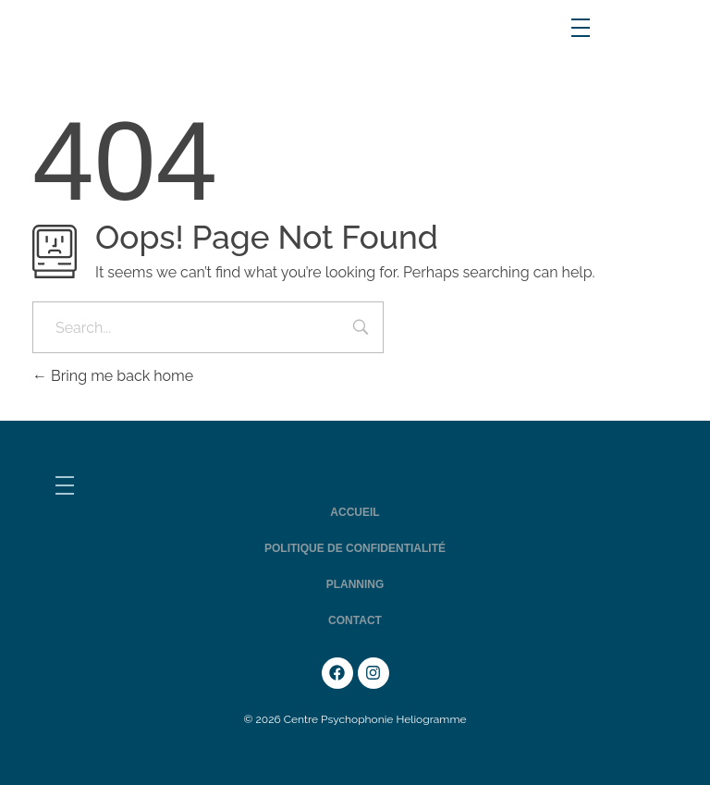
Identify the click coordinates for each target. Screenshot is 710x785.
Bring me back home (112, 376)
